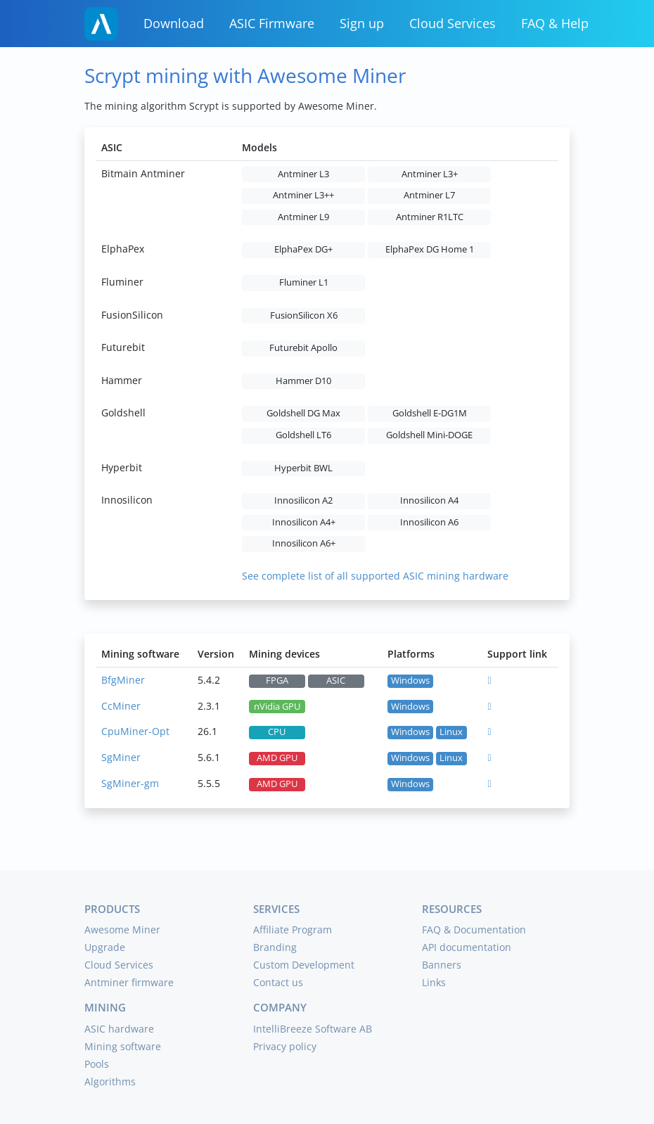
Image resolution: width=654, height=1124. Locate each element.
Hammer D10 (303, 381)
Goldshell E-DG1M (429, 413)
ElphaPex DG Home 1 (429, 249)
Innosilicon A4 (429, 500)
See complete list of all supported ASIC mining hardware (375, 575)
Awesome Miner (122, 929)
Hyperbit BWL (303, 468)
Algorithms (110, 1081)
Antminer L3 (303, 174)
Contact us (278, 982)
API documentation (466, 947)
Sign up (362, 23)
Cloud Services (452, 23)
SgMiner (121, 757)
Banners (441, 964)
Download (173, 23)
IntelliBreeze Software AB (312, 1028)
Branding (275, 947)
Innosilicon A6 (429, 522)
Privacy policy (284, 1046)
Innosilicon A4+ (303, 522)
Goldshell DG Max (303, 413)
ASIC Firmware (271, 23)
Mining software (122, 1046)
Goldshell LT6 (303, 435)
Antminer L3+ (430, 174)
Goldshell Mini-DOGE (429, 435)
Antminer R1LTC (429, 217)
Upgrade (104, 947)
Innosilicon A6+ (303, 543)
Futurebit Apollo (303, 348)
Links (434, 982)
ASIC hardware (119, 1028)
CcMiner (121, 706)
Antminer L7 (429, 195)
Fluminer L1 (303, 282)
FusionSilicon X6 (304, 315)
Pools (96, 1064)
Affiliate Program (292, 929)
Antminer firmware (129, 982)
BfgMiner (123, 679)
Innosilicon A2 (303, 500)
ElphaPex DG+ (303, 249)
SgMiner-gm (130, 783)
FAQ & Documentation (474, 929)
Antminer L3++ (303, 195)
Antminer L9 (303, 217)
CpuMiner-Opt (135, 731)
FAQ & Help (555, 23)
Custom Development (303, 964)
